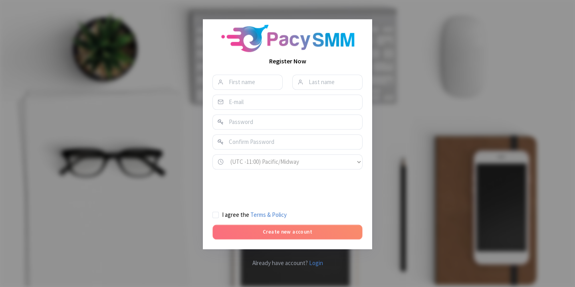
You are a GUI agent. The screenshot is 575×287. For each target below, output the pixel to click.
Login (316, 263)
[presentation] (273, 189)
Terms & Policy (268, 214)
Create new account (287, 231)
